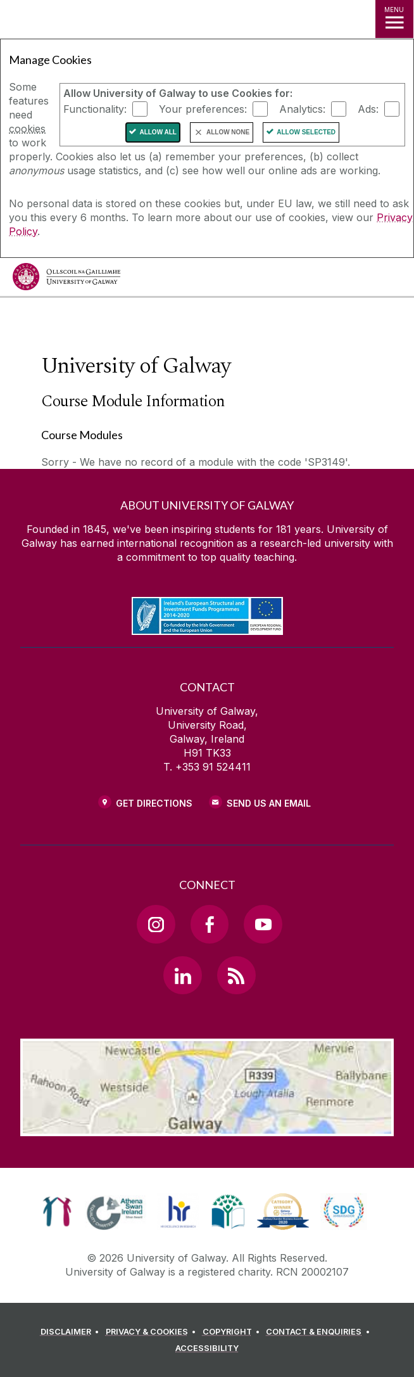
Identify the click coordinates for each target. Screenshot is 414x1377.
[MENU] (394, 19)
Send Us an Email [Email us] (269, 803)
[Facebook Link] (210, 924)
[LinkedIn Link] (182, 975)
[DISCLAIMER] (72, 1332)
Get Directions (154, 803)
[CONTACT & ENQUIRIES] (319, 1332)
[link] (57, 1212)
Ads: (368, 109)
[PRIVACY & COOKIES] (153, 1332)
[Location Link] (207, 1126)
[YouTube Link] (263, 924)
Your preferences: (203, 109)
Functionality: (95, 109)
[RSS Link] (236, 975)
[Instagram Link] (156, 924)
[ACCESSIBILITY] (207, 1348)
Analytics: (302, 109)
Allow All (158, 132)
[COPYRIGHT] (233, 1332)
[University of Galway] (66, 280)
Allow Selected (306, 132)
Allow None (227, 132)
